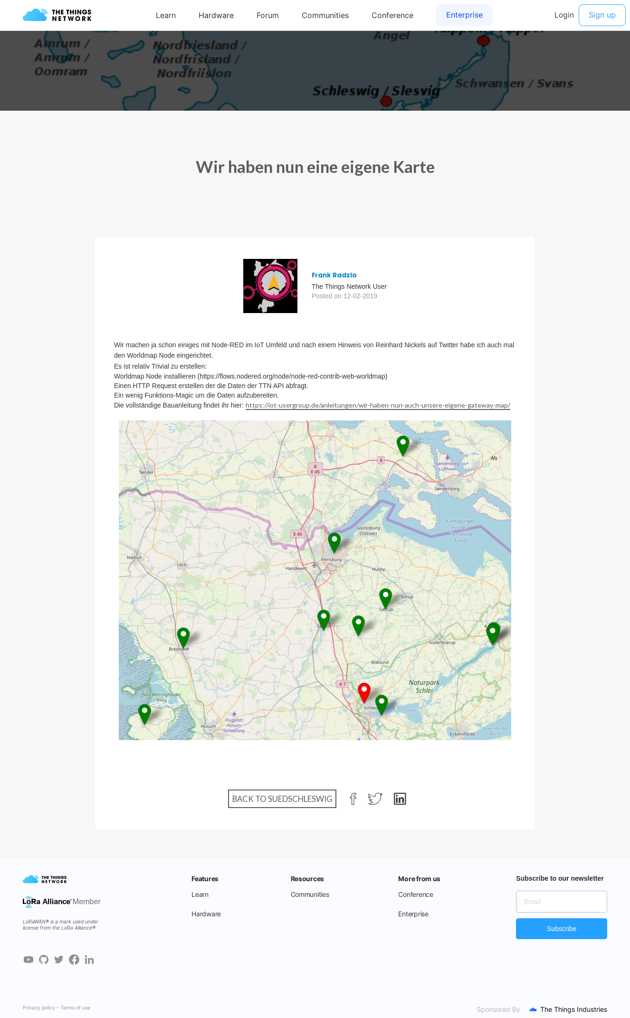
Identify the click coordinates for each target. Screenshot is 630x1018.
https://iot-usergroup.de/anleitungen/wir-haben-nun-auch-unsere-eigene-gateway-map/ (378, 405)
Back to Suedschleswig (282, 799)
